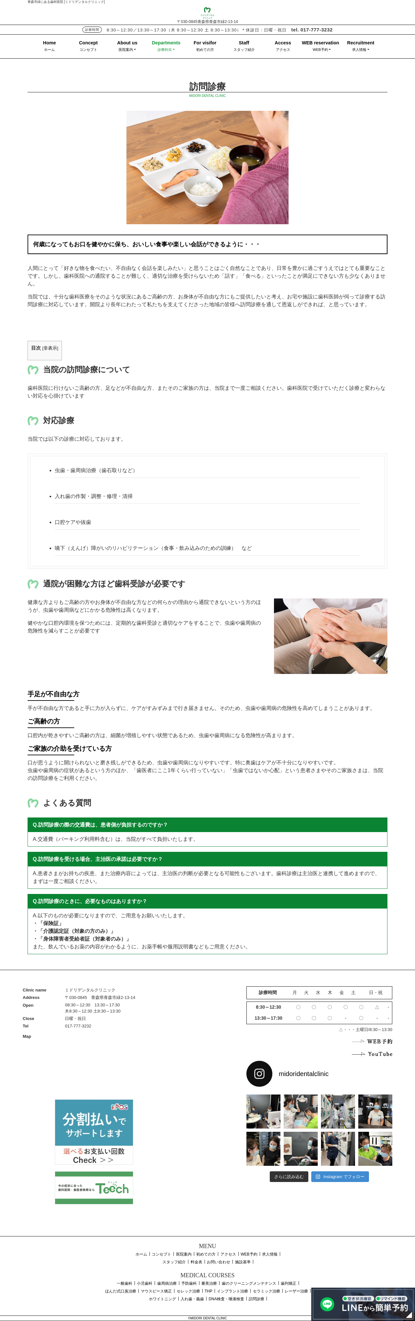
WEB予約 (320, 50)
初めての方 (205, 50)
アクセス (283, 50)
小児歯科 (144, 1283)
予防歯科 (189, 1283)
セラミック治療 (266, 1291)
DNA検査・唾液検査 (226, 1299)
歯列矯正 (288, 1283)
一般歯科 (124, 1283)
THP (208, 1291)
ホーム (49, 50)
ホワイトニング (162, 1299)
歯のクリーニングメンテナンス (249, 1283)
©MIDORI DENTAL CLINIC (207, 1318)
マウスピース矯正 (156, 1291)
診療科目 (165, 50)
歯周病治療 (167, 1283)
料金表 (196, 1262)
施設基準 (243, 1262)
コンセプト (88, 50)
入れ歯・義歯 (192, 1299)
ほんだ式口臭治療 (120, 1291)
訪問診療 (256, 1299)
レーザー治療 (296, 1291)
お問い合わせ (218, 1262)
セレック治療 (188, 1291)
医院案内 (126, 50)
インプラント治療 (232, 1291)
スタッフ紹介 (244, 50)
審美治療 (209, 1283)
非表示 (50, 348)
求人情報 (359, 50)
